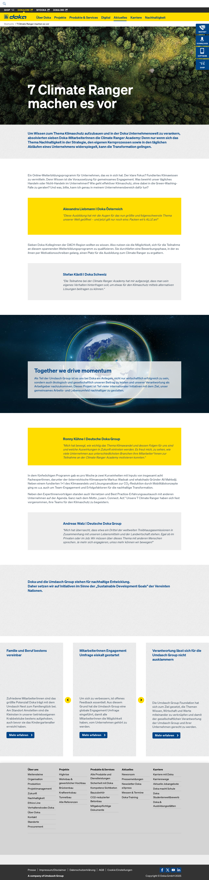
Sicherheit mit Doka (101, 783)
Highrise (64, 774)
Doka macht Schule (164, 788)
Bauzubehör (97, 792)
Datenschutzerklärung (82, 870)
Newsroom (128, 774)
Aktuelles (120, 17)
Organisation (35, 779)
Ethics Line (34, 803)
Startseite (9, 23)
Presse (32, 870)
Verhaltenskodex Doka (41, 807)
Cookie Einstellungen (119, 870)
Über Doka (43, 17)
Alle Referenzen (68, 802)
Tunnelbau (65, 797)
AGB (101, 870)
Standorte (33, 822)
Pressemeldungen (132, 779)
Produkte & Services (83, 17)
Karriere (136, 17)
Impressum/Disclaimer (52, 870)
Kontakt (32, 817)
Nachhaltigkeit (155, 17)
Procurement (35, 826)
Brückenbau (66, 788)
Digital (105, 17)
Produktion (34, 784)
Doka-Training (130, 797)
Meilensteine (35, 774)
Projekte (60, 17)
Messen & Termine (133, 792)
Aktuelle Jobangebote (166, 784)
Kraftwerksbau (67, 792)
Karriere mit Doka (163, 774)
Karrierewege (161, 779)
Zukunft (32, 793)
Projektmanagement (40, 788)
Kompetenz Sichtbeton (103, 788)
